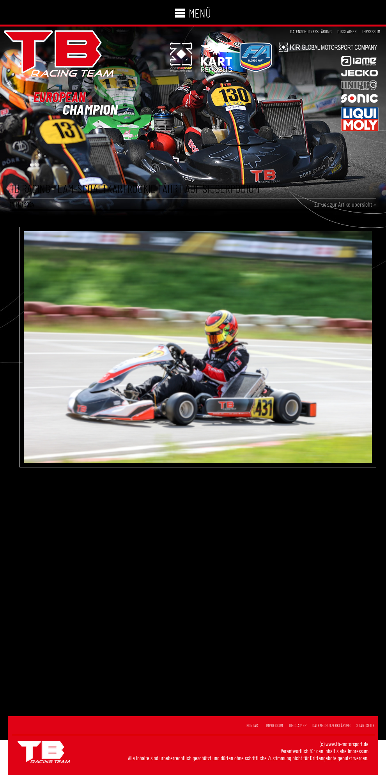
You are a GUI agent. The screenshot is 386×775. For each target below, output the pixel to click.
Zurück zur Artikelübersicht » (345, 204)
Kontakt (253, 725)
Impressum (371, 31)
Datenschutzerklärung (310, 31)
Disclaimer (346, 31)
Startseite (365, 725)
